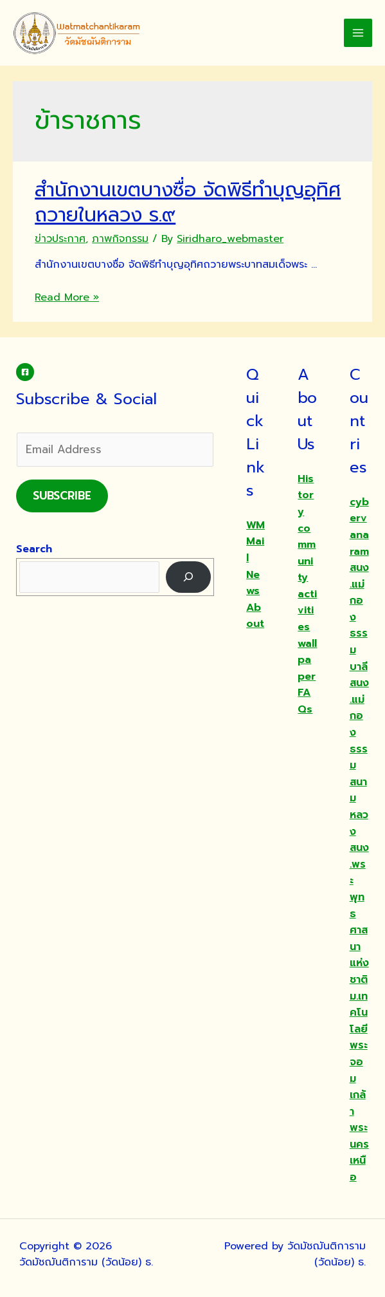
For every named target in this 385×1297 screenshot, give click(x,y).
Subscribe (62, 495)
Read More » (67, 297)
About (255, 616)
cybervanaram (359, 526)
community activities (307, 578)
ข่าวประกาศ (60, 239)
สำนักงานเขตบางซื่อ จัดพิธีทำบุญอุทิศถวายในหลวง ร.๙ (188, 202)
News (253, 583)
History (306, 495)
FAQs (305, 701)
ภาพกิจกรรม (120, 239)
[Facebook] (25, 372)
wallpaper (307, 660)
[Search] (188, 577)
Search (34, 549)
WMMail (255, 542)
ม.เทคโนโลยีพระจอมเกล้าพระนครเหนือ (359, 1087)
